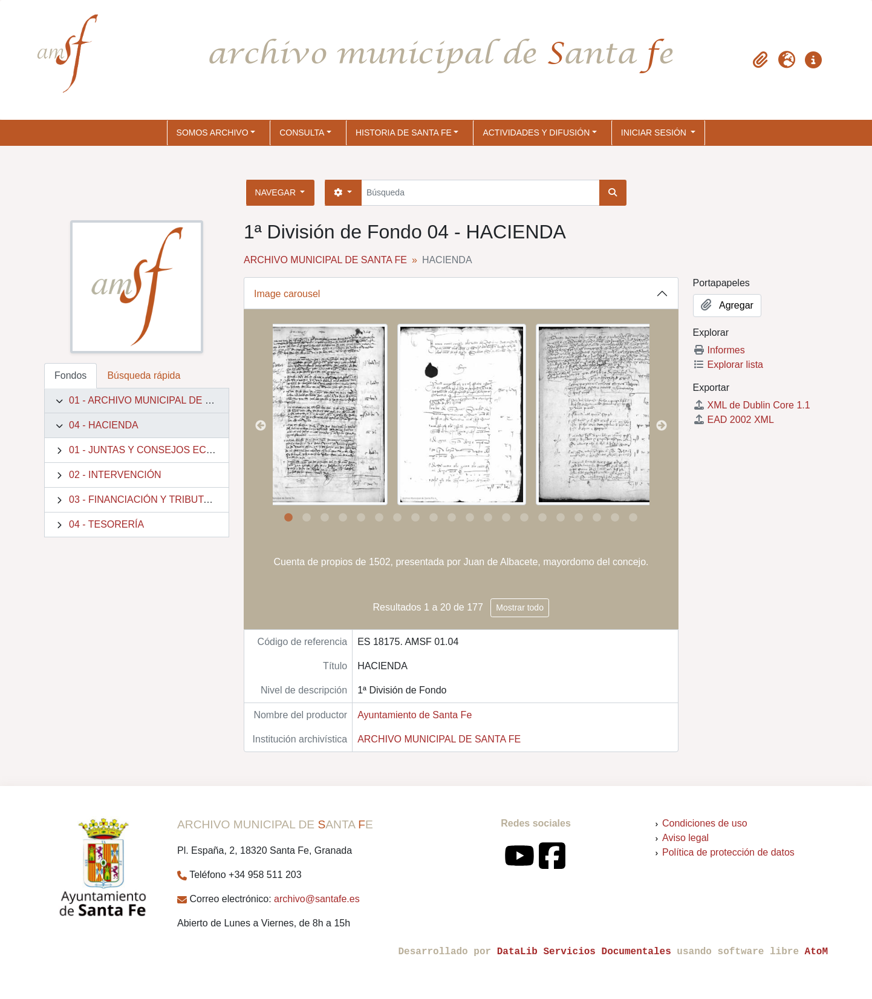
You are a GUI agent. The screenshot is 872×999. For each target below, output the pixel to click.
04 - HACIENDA (103, 425)
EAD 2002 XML (733, 419)
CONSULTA (301, 132)
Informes (719, 350)
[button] (760, 60)
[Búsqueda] (480, 193)
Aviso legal (685, 838)
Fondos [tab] (70, 375)
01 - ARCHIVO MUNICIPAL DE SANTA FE (160, 400)
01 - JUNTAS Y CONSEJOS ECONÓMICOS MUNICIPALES (198, 450)
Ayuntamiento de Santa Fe (414, 715)
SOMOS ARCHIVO (213, 132)
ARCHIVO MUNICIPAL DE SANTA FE (325, 260)
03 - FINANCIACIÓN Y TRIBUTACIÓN (151, 499)
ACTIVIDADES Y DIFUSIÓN (536, 132)
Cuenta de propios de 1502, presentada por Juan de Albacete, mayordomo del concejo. (461, 562)
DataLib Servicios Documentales (584, 951)
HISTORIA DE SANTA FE (404, 132)
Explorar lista (728, 364)
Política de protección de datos (728, 852)
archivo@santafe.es (317, 899)
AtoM (816, 951)
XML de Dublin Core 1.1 (751, 405)
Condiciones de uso (704, 823)
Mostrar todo (520, 607)
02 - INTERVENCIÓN (115, 475)
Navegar (276, 192)
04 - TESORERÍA (106, 524)
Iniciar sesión (655, 132)
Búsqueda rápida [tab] (143, 375)
